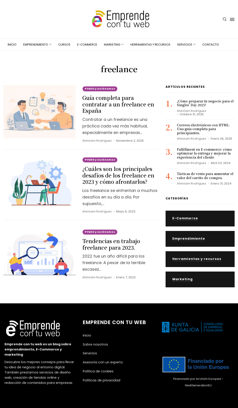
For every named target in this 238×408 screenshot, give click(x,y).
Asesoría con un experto (103, 362)
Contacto (210, 44)
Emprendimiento (35, 44)
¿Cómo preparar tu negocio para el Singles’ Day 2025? (205, 103)
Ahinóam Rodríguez (97, 140)
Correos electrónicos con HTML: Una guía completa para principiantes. (203, 129)
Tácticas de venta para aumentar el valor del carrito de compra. (205, 175)
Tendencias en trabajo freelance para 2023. (111, 244)
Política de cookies (98, 371)
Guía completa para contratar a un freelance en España (118, 104)
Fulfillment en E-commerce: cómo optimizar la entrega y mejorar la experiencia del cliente (204, 153)
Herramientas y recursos (150, 44)
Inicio (12, 44)
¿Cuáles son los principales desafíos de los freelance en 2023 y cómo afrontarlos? (118, 175)
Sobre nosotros (95, 344)
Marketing (112, 44)
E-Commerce (87, 44)
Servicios (184, 44)
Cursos (64, 44)
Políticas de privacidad (101, 380)
